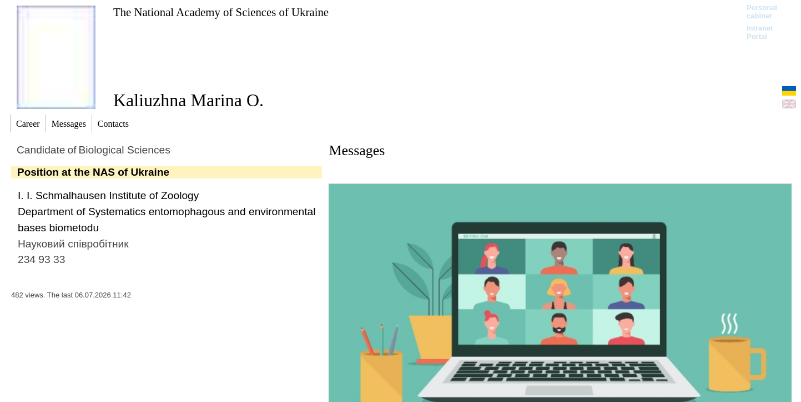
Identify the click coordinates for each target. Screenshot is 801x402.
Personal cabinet (762, 11)
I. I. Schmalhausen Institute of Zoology (108, 195)
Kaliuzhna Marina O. (188, 100)
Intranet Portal (760, 32)
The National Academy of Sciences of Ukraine (221, 12)
